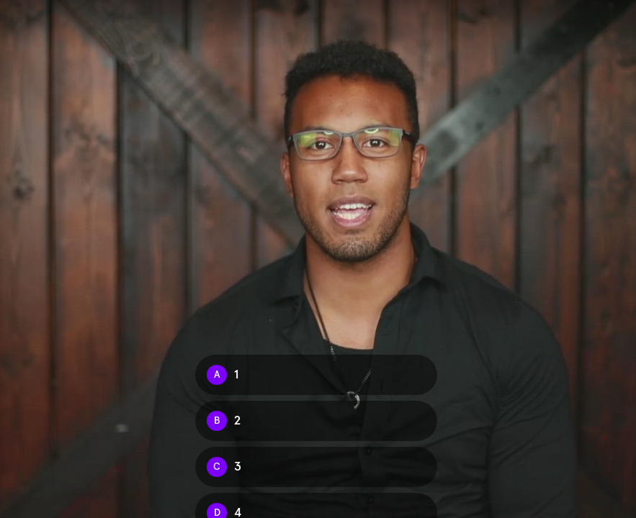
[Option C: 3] (316, 467)
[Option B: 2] (316, 421)
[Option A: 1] (316, 375)
